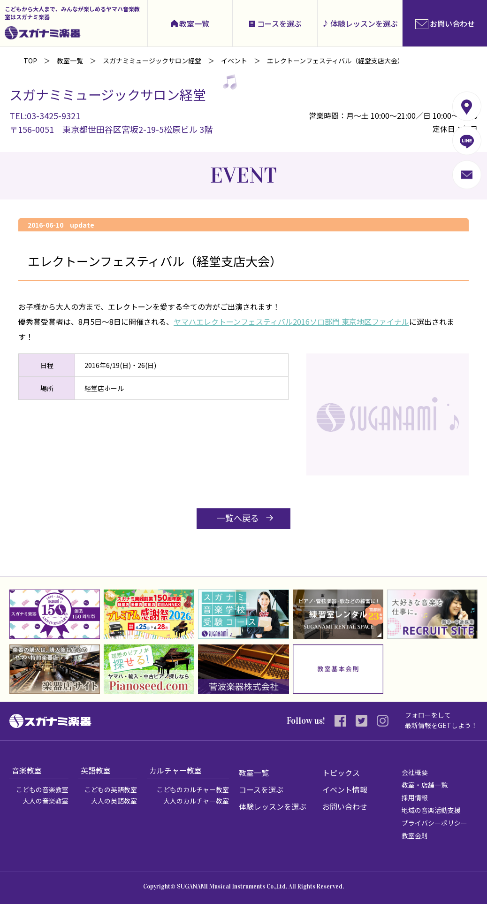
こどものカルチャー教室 (193, 789)
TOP (30, 60)
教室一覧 (194, 23)
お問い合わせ (344, 806)
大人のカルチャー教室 (196, 800)
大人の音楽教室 (45, 800)
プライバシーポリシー (434, 822)
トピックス (341, 772)
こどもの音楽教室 (42, 789)
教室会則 (415, 835)
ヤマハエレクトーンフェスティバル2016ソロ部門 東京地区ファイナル (291, 321)
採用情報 (415, 797)
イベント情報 (344, 789)
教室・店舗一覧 (425, 784)
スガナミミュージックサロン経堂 (152, 60)
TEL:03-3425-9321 (44, 115)
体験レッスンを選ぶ (364, 23)
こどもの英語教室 (110, 789)
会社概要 (415, 772)
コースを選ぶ (279, 23)
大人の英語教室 (114, 800)
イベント (234, 60)
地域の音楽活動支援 (431, 810)
